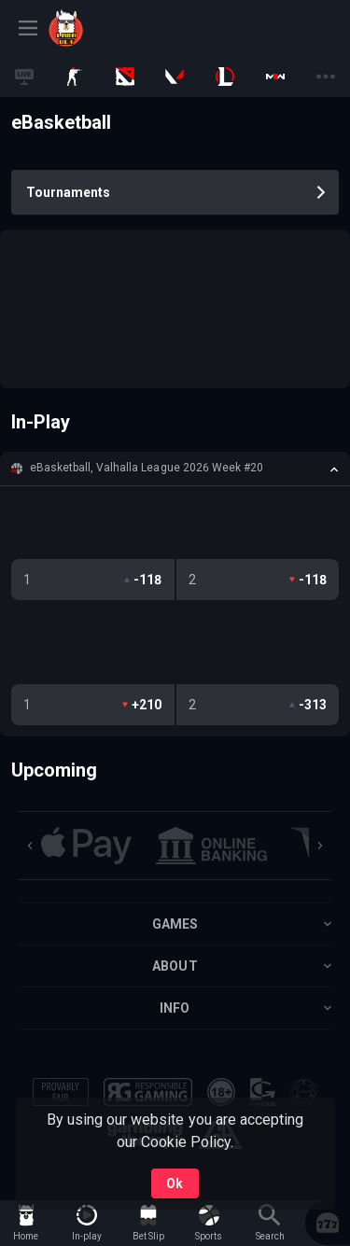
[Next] (320, 845)
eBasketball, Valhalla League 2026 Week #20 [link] (146, 467)
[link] (91, 28)
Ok (174, 1183)
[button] (175, 468)
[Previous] (30, 845)
